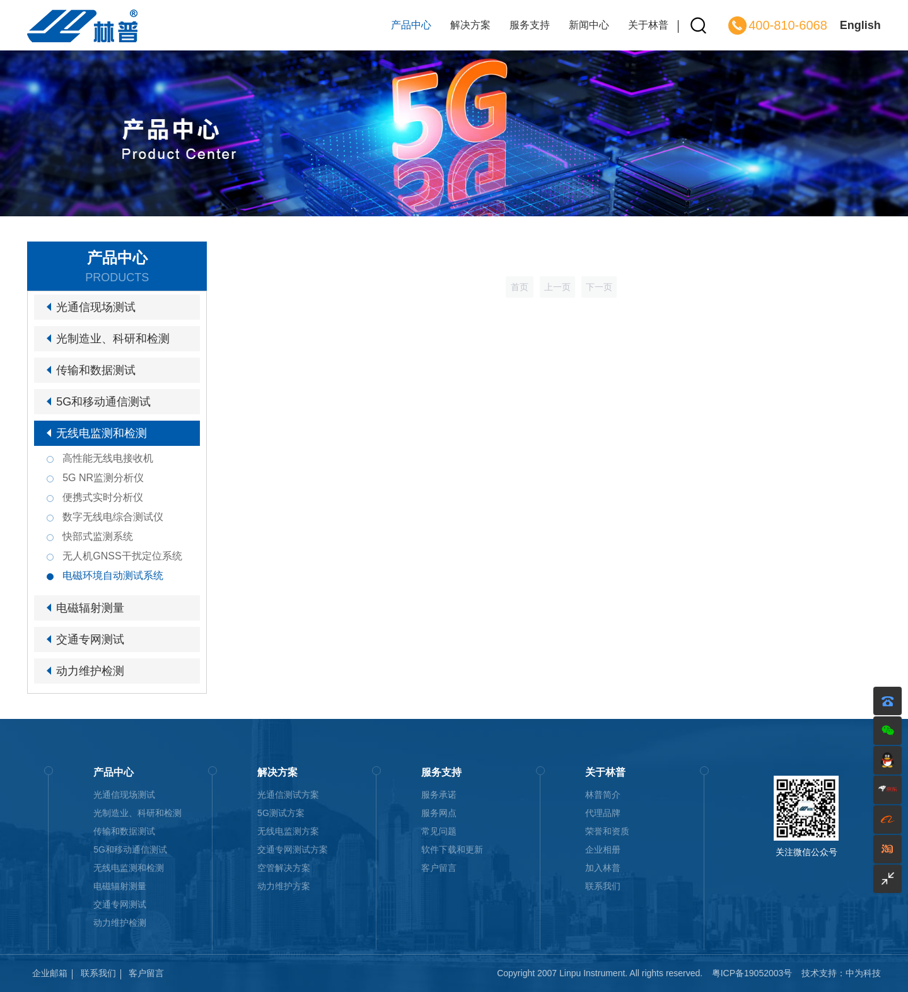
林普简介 (602, 795)
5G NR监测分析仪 (103, 477)
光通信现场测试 (96, 307)
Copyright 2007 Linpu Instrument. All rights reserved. (599, 973)
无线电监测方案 (288, 831)
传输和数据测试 (96, 370)
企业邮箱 (49, 973)
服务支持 (529, 25)
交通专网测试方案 (292, 849)
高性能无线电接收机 (107, 458)
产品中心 (411, 25)
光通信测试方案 (288, 795)
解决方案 (470, 25)
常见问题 (439, 831)
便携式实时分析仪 (102, 497)
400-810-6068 (787, 25)
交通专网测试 (90, 639)
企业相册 (602, 849)
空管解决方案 (283, 868)
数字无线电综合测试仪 (112, 516)
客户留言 (439, 868)
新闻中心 (589, 25)
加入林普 (602, 868)
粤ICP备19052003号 (752, 973)
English (860, 25)
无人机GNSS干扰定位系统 (122, 556)
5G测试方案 (281, 813)
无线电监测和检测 (101, 433)
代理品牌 (602, 813)
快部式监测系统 (97, 536)
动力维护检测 (90, 671)
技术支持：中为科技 (841, 973)
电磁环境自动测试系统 (112, 575)
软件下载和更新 (452, 849)
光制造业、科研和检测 (113, 338)
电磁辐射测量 (90, 608)
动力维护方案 (283, 886)
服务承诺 (439, 795)
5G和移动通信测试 (103, 401)
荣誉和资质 (607, 831)
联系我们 (602, 886)
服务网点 (439, 813)
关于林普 (648, 25)
